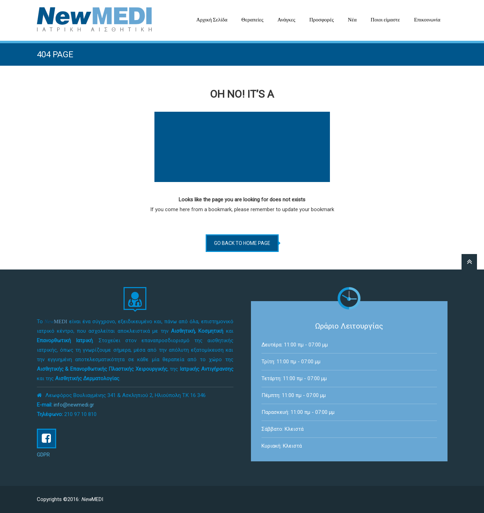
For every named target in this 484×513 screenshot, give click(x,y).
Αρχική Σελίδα (211, 20)
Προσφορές (321, 20)
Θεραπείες (252, 20)
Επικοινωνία (427, 20)
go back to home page (242, 243)
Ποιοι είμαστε (385, 20)
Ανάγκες (286, 20)
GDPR (43, 455)
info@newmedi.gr (74, 405)
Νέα (352, 20)
